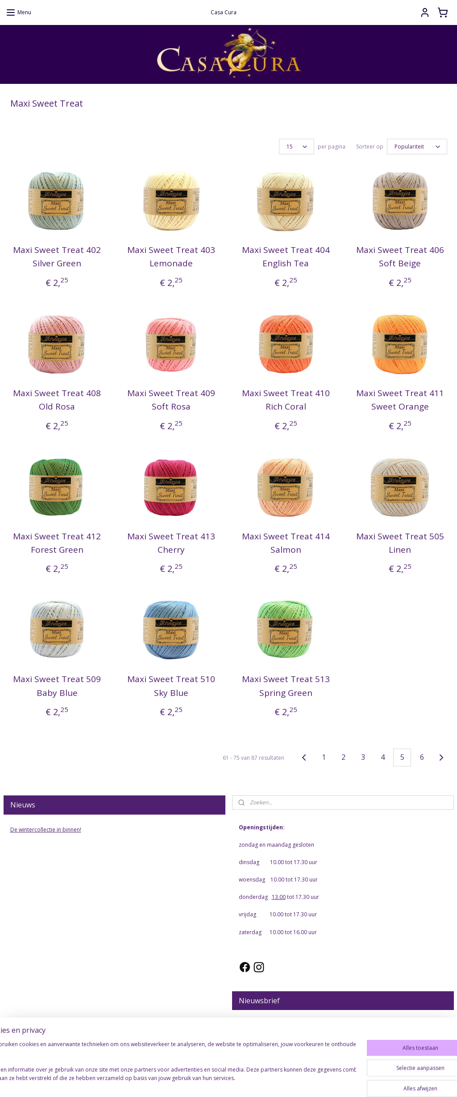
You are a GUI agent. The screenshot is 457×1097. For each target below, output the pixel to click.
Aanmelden (259, 1043)
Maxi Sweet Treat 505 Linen (400, 542)
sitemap (189, 1080)
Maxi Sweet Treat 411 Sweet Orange (400, 399)
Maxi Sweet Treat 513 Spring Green (286, 686)
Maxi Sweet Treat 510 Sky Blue (171, 686)
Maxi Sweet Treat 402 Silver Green (57, 256)
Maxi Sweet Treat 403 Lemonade (171, 256)
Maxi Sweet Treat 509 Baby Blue (57, 686)
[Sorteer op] (417, 146)
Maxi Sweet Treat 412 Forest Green (57, 542)
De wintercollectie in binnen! (45, 829)
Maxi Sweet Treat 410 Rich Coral (286, 399)
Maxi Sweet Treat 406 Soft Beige (400, 256)
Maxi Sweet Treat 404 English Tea (286, 256)
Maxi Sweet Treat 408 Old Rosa (57, 399)
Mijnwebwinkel (321, 1080)
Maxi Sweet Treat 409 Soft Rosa (171, 399)
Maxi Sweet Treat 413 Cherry (171, 542)
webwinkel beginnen (243, 1080)
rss (208, 1080)
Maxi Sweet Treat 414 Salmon (286, 542)
